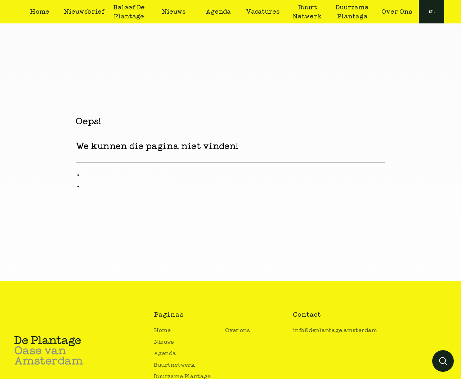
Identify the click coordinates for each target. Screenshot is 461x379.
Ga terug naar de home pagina (127, 175)
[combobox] (431, 11)
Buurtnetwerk (174, 365)
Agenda (165, 353)
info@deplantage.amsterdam (335, 330)
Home (162, 330)
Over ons (237, 330)
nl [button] (432, 12)
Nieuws (164, 342)
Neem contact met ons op (120, 186)
